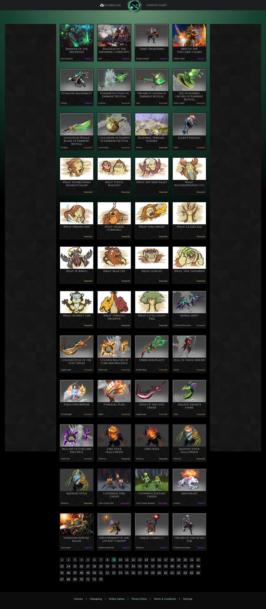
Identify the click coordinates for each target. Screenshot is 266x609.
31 (113, 566)
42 (185, 566)
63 (178, 572)
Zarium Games (156, 5)
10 (120, 559)
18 (172, 559)
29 (100, 566)
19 (178, 559)
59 (152, 572)
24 (68, 566)
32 (120, 566)
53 (113, 572)
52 (107, 572)
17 (165, 559)
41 (178, 566)
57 (139, 572)
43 (191, 566)
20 (185, 559)
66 (198, 572)
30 (107, 566)
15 (152, 559)
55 (126, 572)
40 (172, 566)
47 (74, 572)
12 (133, 559)
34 (133, 566)
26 (81, 566)
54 (120, 572)
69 (74, 579)
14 (146, 559)
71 (87, 579)
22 (198, 559)
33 (126, 566)
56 (133, 572)
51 (100, 572)
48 (81, 572)
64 (185, 572)
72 (94, 579)
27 (87, 566)
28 (94, 566)
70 (81, 579)
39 (165, 566)
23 (62, 566)
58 (146, 572)
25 (74, 566)
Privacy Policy (139, 598)
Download (110, 5)
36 (146, 566)
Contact (78, 598)
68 (68, 579)
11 (126, 559)
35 (139, 566)
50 (94, 572)
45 (62, 572)
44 (198, 566)
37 (152, 566)
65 (191, 572)
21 (191, 559)
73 (100, 579)
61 (165, 572)
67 (62, 579)
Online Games (117, 598)
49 (87, 572)
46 (68, 572)
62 (172, 572)
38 (159, 566)
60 (159, 572)
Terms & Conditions (165, 598)
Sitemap (187, 598)
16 (159, 559)
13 (139, 559)
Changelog (96, 598)
